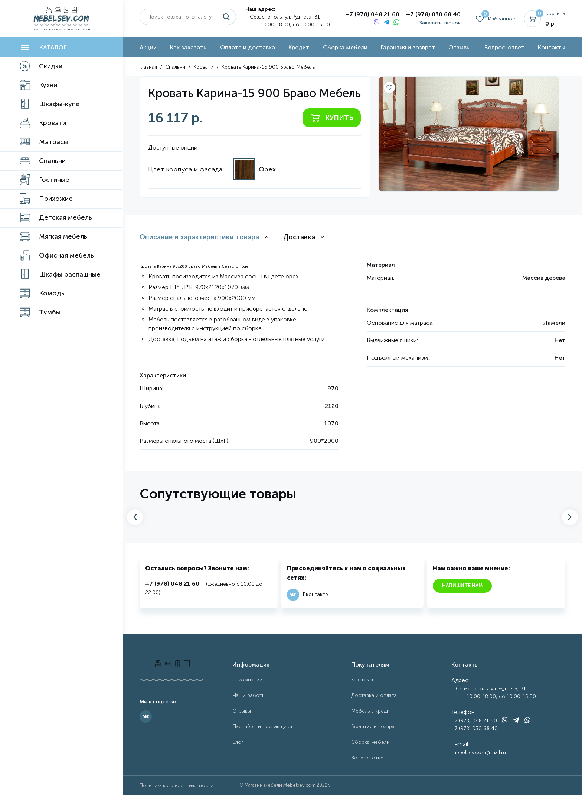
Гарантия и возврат (408, 47)
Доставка (299, 237)
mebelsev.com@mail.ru (478, 752)
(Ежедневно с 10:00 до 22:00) (203, 587)
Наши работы (248, 695)
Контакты (551, 47)
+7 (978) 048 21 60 (372, 14)
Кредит (298, 47)
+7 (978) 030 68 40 (433, 14)
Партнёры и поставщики (262, 726)
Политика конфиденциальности (176, 785)
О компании (247, 680)
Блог (237, 742)
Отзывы (459, 47)
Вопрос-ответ (504, 47)
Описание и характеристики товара (199, 237)
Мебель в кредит (371, 711)
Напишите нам (462, 585)
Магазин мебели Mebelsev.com (280, 785)
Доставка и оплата (374, 695)
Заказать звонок (440, 23)
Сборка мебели (345, 47)
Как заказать (188, 47)
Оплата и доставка (247, 47)
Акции (148, 47)
